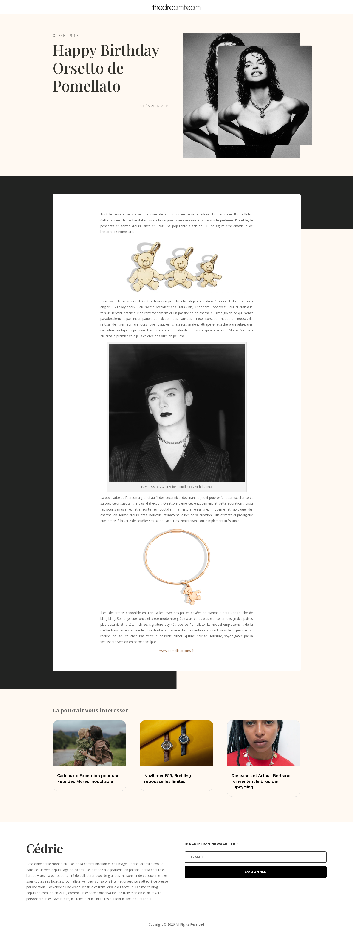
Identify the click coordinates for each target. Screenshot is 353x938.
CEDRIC (60, 35)
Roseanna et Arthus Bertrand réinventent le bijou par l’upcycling (261, 781)
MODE (74, 35)
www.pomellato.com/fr (176, 650)
